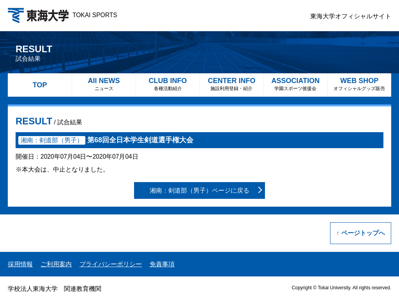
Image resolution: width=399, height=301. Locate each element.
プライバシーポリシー (110, 264)
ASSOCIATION (295, 84)
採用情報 (20, 264)
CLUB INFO (168, 84)
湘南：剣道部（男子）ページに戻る (199, 190)
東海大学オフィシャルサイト (350, 16)
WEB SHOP (359, 84)
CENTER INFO (231, 84)
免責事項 (162, 264)
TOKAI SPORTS (62, 15)
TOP (40, 85)
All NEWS (104, 84)
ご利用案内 (56, 264)
